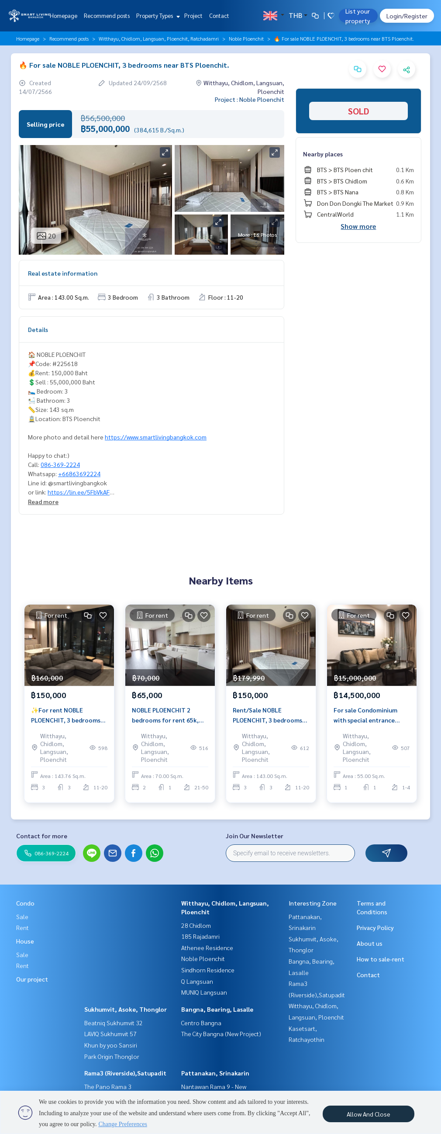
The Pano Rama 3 (107, 1086)
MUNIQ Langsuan (204, 992)
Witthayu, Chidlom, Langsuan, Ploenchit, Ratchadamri (159, 38)
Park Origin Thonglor (111, 1056)
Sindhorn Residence (207, 970)
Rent (22, 927)
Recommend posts (107, 15)
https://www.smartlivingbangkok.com (156, 437)
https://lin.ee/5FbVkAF (79, 492)
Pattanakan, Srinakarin (215, 1073)
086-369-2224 (60, 464)
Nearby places (323, 154)
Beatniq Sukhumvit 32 (113, 1023)
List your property (357, 15)
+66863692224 (79, 473)
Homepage (63, 15)
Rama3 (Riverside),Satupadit (125, 1073)
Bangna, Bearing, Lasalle (217, 1009)
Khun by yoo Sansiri (110, 1045)
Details (38, 329)
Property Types (157, 15)
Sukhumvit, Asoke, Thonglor (125, 1009)
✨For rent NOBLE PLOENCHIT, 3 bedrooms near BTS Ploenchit (65, 718)
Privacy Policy (375, 927)
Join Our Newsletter (254, 836)
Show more (358, 226)
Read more (43, 501)
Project (193, 15)
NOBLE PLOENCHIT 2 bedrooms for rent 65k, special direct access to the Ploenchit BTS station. (169, 718)
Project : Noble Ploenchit (249, 99)
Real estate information (62, 273)
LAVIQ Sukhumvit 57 (110, 1033)
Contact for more (41, 836)
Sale (22, 916)
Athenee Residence (207, 947)
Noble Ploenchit (246, 38)
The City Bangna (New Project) (221, 1033)
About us (369, 943)
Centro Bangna (201, 1023)
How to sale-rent (380, 959)
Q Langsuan (197, 981)
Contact (219, 15)
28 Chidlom (196, 925)
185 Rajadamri (200, 936)
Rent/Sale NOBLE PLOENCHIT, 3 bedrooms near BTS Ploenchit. (267, 718)
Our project (32, 979)
